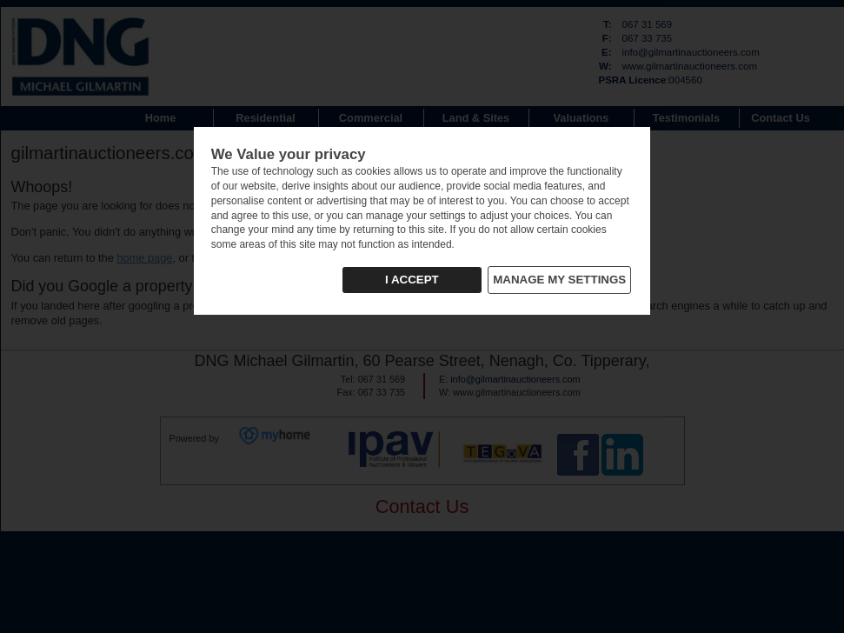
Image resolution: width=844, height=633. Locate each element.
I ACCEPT (412, 279)
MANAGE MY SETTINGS (559, 279)
